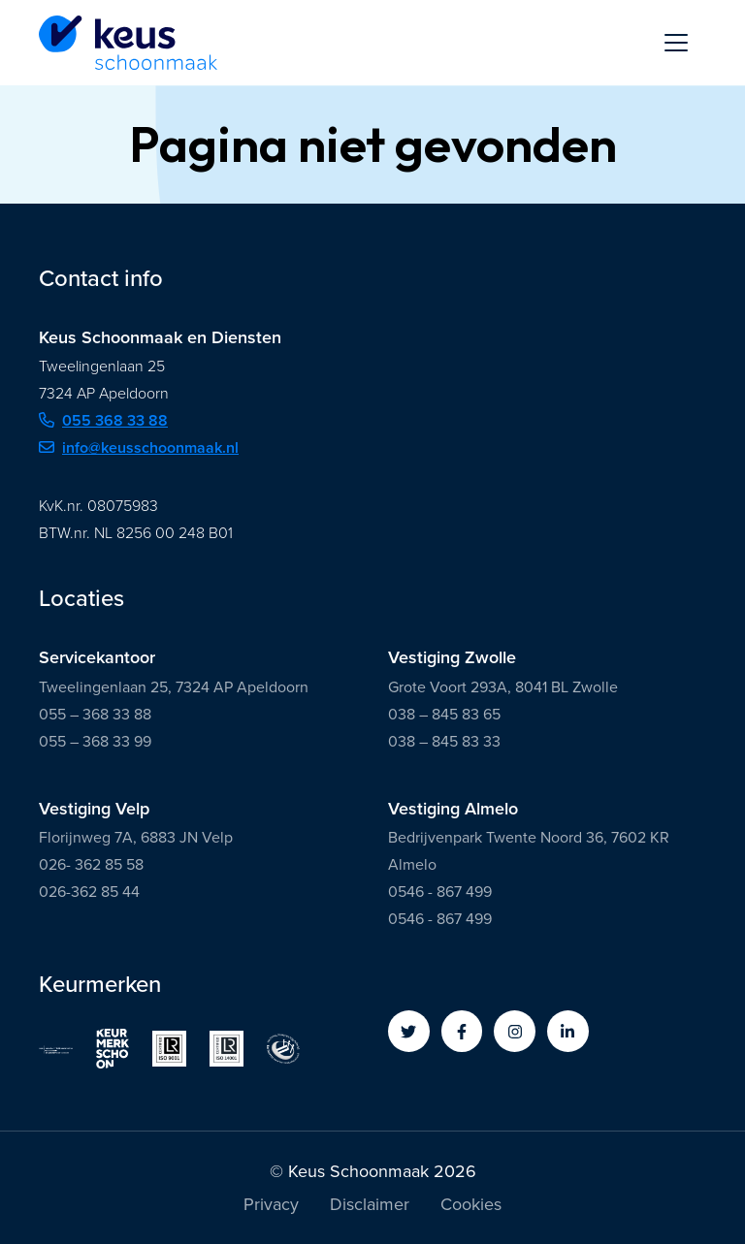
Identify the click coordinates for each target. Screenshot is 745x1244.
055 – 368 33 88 (95, 714)
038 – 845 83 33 (444, 741)
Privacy (271, 1206)
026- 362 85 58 (91, 864)
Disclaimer (369, 1206)
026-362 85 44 (89, 891)
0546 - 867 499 (440, 891)
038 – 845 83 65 (444, 714)
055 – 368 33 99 (95, 741)
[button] (409, 1031)
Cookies (471, 1206)
